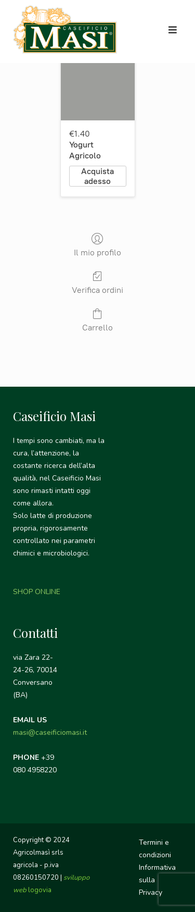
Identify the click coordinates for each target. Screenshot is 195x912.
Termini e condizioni (155, 848)
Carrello (97, 319)
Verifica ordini (97, 282)
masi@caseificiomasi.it (50, 732)
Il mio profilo (97, 244)
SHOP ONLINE (36, 592)
